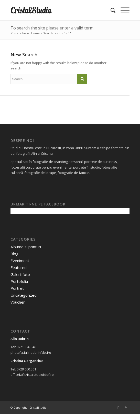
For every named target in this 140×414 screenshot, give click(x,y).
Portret (17, 288)
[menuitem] (110, 10)
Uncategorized (23, 295)
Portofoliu (19, 281)
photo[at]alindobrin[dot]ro (30, 352)
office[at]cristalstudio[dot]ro (32, 374)
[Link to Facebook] (118, 407)
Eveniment (19, 260)
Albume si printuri (25, 246)
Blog (14, 253)
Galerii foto (20, 274)
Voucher (17, 302)
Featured (18, 267)
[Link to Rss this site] (126, 407)
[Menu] (122, 10)
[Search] (110, 10)
